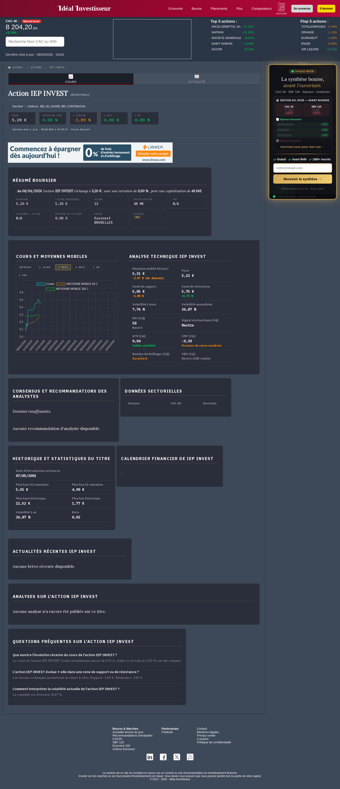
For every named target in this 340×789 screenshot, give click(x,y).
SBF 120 (118, 744)
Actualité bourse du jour (127, 734)
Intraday (25, 269)
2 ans (23, 277)
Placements (219, 8)
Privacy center (206, 737)
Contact (202, 730)
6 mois (80, 269)
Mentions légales (208, 734)
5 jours (44, 269)
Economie (176, 8)
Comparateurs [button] (262, 8)
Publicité (167, 734)
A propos (203, 740)
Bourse (197, 8)
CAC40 (117, 740)
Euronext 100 (121, 747)
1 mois (63, 269)
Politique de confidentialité (214, 744)
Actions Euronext (123, 751)
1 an (96, 269)
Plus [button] (239, 8)
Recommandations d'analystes (132, 737)
